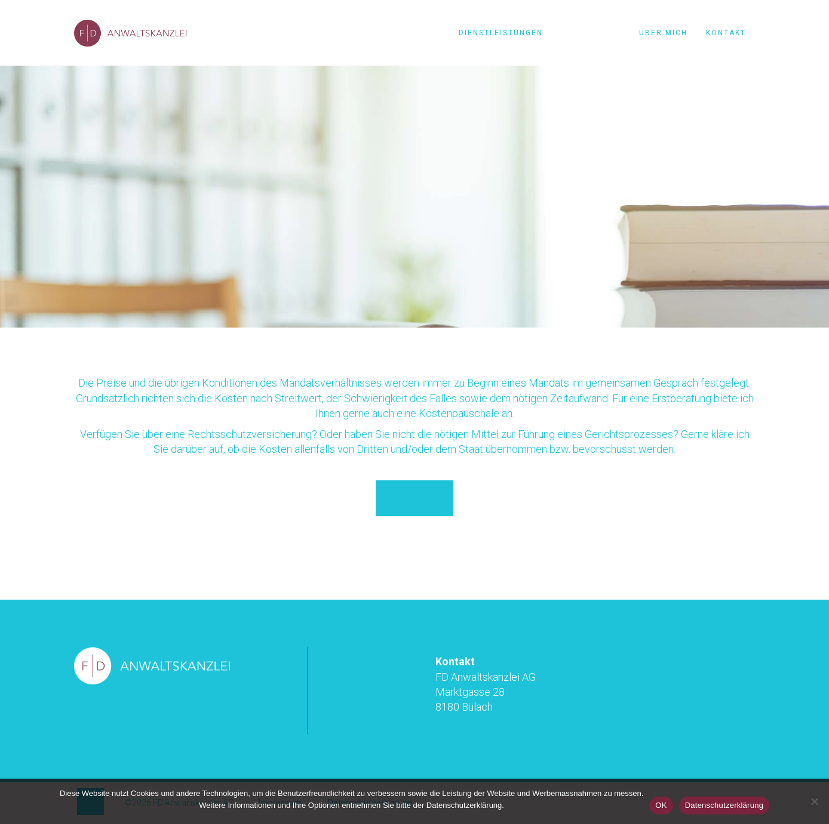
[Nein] (814, 801)
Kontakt (726, 33)
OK (661, 805)
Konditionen (591, 33)
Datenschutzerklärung (724, 805)
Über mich (663, 33)
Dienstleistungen (501, 33)
